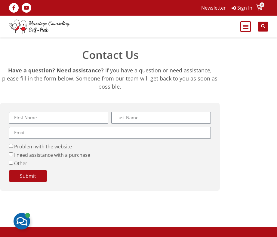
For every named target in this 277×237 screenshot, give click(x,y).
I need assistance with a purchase (52, 154)
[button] (245, 26)
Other (20, 163)
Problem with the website (43, 146)
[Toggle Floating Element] (22, 221)
